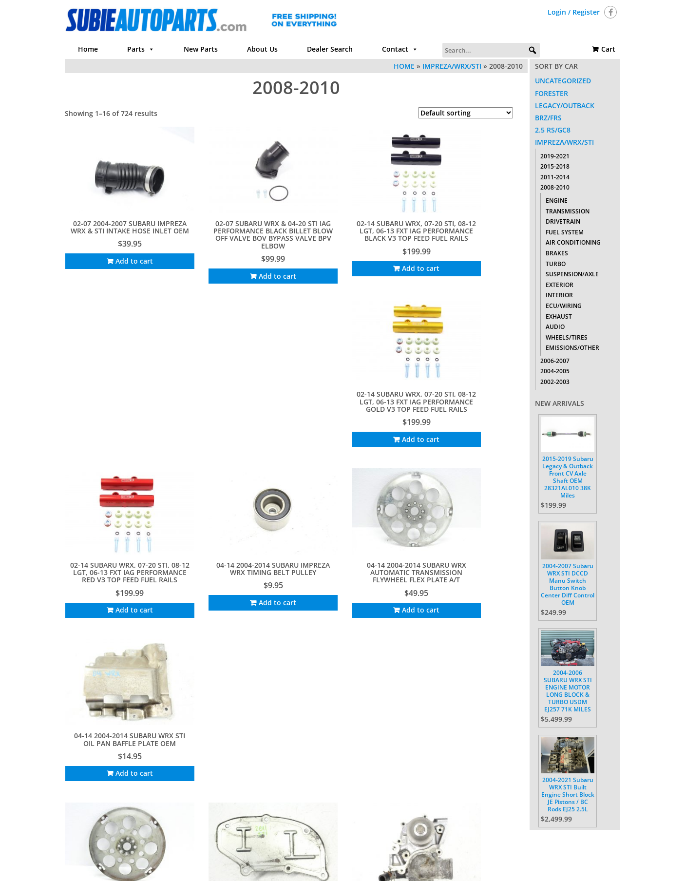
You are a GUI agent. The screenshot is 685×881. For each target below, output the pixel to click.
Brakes (557, 253)
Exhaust (559, 316)
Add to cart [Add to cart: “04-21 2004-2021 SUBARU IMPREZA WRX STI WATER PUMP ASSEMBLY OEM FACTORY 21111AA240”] (359, 584)
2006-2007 (555, 361)
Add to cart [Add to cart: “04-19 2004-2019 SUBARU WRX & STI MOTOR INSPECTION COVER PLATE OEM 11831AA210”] (240, 584)
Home (88, 49)
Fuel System (565, 232)
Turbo (556, 264)
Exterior (559, 285)
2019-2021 (555, 156)
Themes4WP (403, 865)
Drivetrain (563, 221)
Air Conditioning (573, 242)
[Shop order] (465, 112)
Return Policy (445, 839)
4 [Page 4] (277, 802)
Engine (557, 200)
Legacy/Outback (564, 105)
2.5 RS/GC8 (553, 129)
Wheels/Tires (567, 337)
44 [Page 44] (303, 802)
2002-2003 (555, 382)
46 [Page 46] (333, 802)
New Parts (201, 49)
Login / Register (574, 12)
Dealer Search (330, 49)
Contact (400, 49)
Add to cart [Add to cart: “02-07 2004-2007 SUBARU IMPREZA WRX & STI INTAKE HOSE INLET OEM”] (120, 249)
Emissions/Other (572, 348)
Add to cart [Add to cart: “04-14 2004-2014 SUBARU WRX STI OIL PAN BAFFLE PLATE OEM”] (479, 416)
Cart (608, 49)
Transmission (568, 211)
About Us (262, 49)
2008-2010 (555, 187)
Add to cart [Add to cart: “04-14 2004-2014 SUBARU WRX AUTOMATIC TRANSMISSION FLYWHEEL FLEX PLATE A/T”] (359, 424)
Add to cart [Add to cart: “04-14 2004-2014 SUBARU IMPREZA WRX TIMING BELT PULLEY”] (240, 416)
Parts (140, 49)
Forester (551, 93)
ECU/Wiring (564, 306)
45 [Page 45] (318, 802)
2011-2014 (555, 177)
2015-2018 (555, 166)
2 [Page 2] (255, 802)
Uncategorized (563, 80)
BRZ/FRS (548, 117)
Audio (555, 327)
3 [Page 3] (266, 802)
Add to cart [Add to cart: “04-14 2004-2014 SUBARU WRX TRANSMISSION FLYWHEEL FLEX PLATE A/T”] (120, 576)
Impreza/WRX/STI (451, 66)
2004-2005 (555, 371)
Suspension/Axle (572, 274)
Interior (559, 295)
